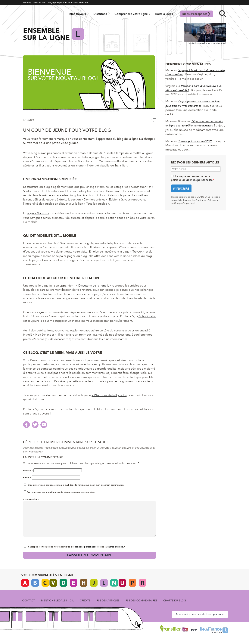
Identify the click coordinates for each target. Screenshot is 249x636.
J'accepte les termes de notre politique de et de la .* (76, 546)
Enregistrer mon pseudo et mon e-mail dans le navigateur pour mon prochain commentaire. (76, 484)
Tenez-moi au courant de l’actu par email (200, 614)
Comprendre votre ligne (131, 14)
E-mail (27, 477)
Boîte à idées (164, 14)
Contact (28, 600)
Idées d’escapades (194, 14)
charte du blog (115, 546)
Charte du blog (174, 600)
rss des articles (108, 600)
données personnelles (86, 546)
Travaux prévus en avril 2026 (195, 141)
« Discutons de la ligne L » (109, 395)
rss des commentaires (141, 600)
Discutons (100, 14)
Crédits (85, 600)
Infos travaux (77, 14)
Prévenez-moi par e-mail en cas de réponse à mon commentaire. (59, 491)
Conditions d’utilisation (207, 200)
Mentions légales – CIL (57, 600)
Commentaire (31, 499)
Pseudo (28, 470)
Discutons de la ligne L (93, 285)
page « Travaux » (38, 213)
